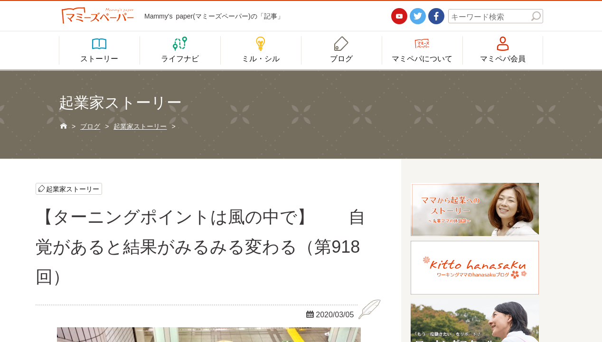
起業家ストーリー (72, 188)
